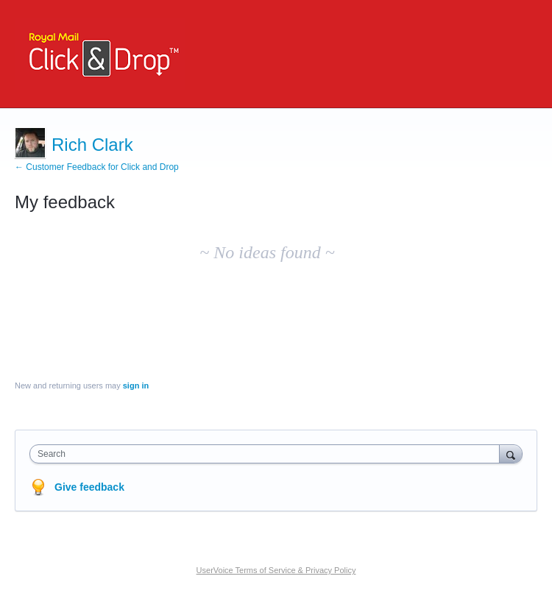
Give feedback (89, 487)
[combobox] (268, 454)
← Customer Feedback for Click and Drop (97, 167)
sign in (136, 385)
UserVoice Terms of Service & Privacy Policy (276, 570)
